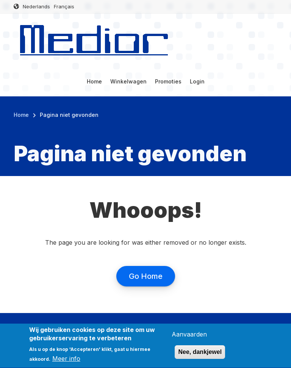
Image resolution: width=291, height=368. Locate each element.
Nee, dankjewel (200, 356)
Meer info (66, 362)
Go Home (146, 276)
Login (197, 81)
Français (64, 6)
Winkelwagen (128, 81)
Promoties (168, 81)
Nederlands (36, 6)
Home (94, 81)
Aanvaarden (189, 338)
